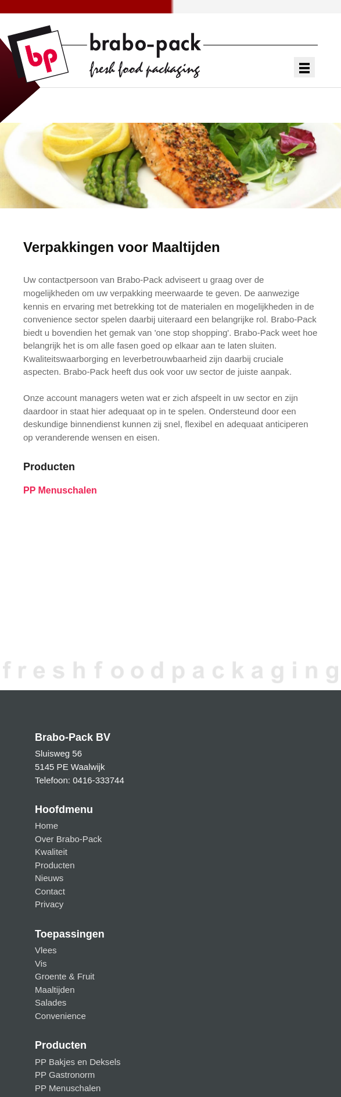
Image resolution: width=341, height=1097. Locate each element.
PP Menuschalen (60, 490)
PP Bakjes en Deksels (78, 1062)
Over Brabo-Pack (68, 839)
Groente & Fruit (65, 976)
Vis (41, 963)
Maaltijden (55, 990)
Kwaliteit (51, 852)
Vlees (46, 950)
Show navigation (304, 67)
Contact (50, 891)
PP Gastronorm (65, 1075)
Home (46, 825)
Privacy (49, 904)
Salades (50, 1002)
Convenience (60, 1016)
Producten (55, 865)
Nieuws (49, 878)
